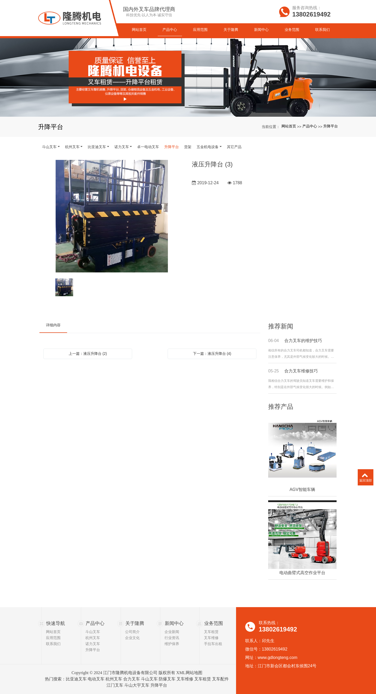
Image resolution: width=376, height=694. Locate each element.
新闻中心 (174, 623)
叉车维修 (211, 638)
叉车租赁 (211, 632)
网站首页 (288, 126)
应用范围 (53, 638)
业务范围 (213, 623)
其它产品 (234, 147)
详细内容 (53, 325)
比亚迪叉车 (97, 147)
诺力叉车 (121, 147)
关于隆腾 (134, 623)
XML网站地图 (189, 672)
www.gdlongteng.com (277, 657)
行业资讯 (171, 638)
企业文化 (132, 638)
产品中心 (309, 126)
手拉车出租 (213, 644)
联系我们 (53, 644)
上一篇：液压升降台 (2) (88, 353)
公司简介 (132, 632)
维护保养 (171, 644)
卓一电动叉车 (148, 147)
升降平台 (330, 126)
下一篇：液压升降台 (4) (212, 353)
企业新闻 (171, 632)
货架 (187, 147)
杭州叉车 (72, 147)
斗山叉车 (49, 147)
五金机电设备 (208, 147)
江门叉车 (115, 685)
